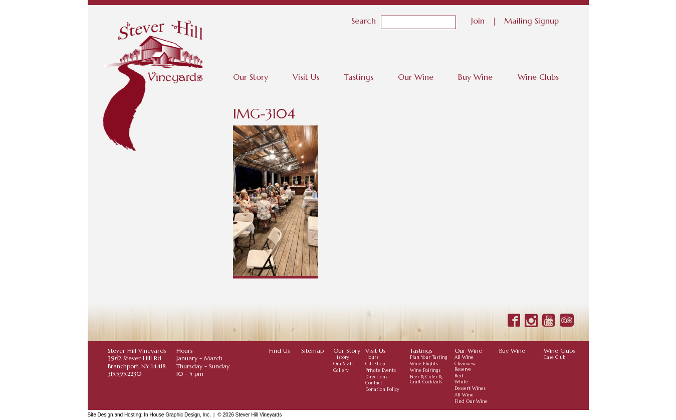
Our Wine (415, 77)
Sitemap (312, 350)
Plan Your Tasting (428, 357)
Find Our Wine (471, 401)
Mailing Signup (531, 20)
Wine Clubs (538, 77)
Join (478, 20)
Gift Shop (375, 364)
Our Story (250, 77)
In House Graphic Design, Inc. (177, 414)
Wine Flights (424, 364)
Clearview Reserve (465, 366)
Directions (376, 377)
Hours (371, 357)
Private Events (380, 370)
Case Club (554, 357)
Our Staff (343, 364)
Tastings (358, 77)
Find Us (279, 350)
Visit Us (306, 77)
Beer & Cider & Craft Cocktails (426, 379)
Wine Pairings (425, 370)
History (341, 357)
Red (459, 376)
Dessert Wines (470, 388)
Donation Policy (382, 389)
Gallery (341, 370)
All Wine (464, 357)
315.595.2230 (124, 373)
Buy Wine (475, 77)
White (461, 382)
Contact (373, 383)
